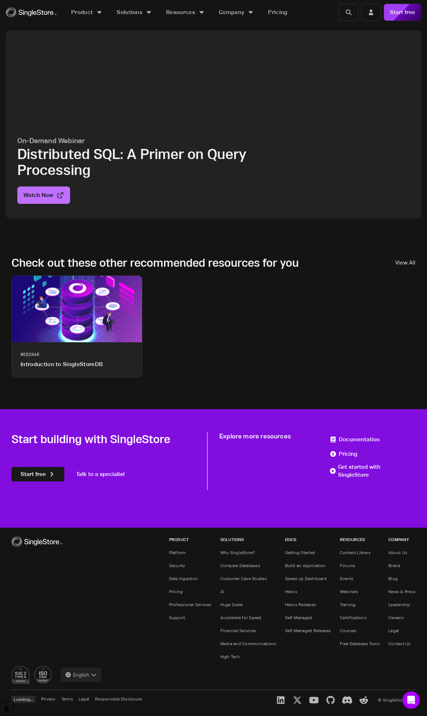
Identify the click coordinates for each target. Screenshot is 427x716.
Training (348, 604)
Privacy (48, 699)
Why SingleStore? (237, 552)
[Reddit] (363, 700)
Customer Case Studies (243, 578)
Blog (393, 578)
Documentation (354, 439)
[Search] (348, 12)
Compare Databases (240, 565)
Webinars (349, 591)
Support (177, 617)
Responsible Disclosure (118, 699)
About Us (397, 552)
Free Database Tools (360, 643)
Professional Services (190, 604)
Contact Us (399, 643)
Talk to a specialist (100, 474)
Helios (291, 591)
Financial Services (238, 630)
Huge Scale (231, 604)
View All (405, 262)
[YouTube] (314, 700)
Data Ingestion (183, 578)
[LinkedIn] (280, 700)
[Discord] (347, 700)
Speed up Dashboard (306, 578)
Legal (393, 630)
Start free (402, 12)
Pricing (343, 453)
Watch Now (43, 195)
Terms (67, 699)
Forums (347, 565)
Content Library (355, 552)
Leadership (399, 604)
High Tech (230, 656)
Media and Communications (248, 643)
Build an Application (305, 565)
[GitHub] (330, 700)
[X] (297, 700)
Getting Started (300, 552)
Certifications (353, 617)
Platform (177, 552)
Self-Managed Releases (308, 630)
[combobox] (81, 675)
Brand (394, 565)
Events (346, 578)
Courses (348, 630)
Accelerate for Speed (241, 617)
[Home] (31, 12)
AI (222, 591)
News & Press (401, 591)
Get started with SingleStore (354, 470)
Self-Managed (298, 617)
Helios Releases (300, 604)
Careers (396, 617)
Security (177, 565)
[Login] (371, 12)
